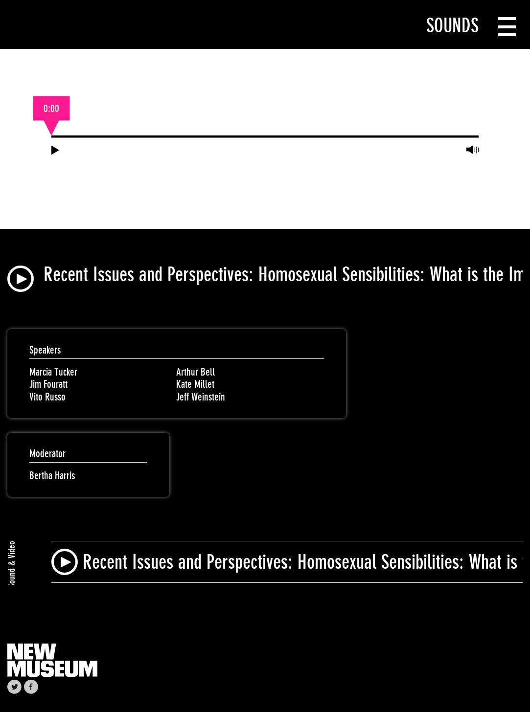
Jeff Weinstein (200, 397)
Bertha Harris (52, 475)
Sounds (452, 25)
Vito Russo (47, 397)
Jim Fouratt (48, 384)
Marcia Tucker (53, 372)
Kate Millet (195, 384)
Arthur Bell (195, 372)
